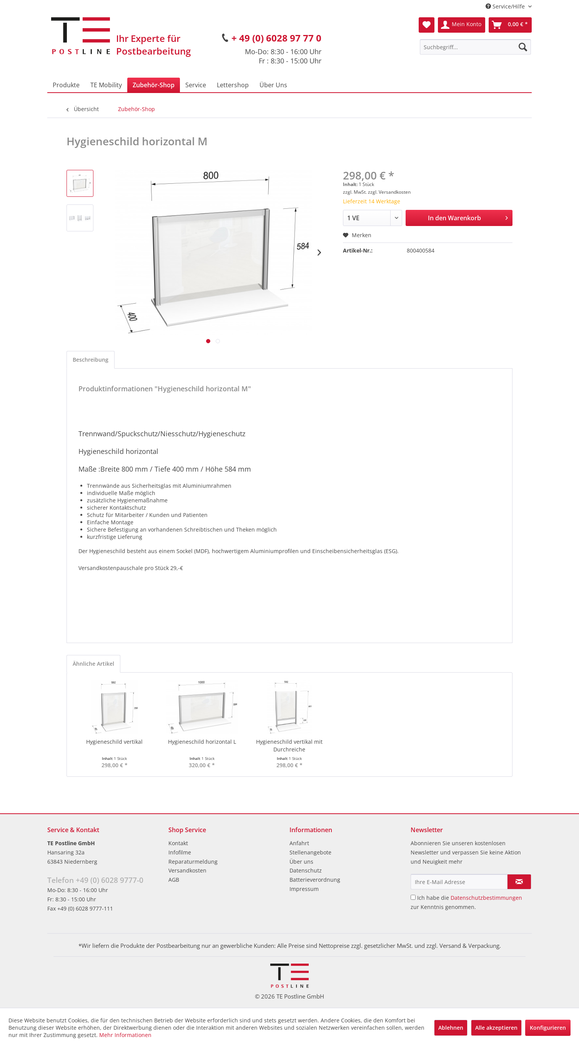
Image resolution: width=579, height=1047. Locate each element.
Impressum (304, 888)
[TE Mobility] (106, 85)
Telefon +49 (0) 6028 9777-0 (95, 880)
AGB (173, 879)
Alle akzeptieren (496, 1027)
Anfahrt (299, 843)
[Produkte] (66, 85)
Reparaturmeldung (193, 861)
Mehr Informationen (125, 1035)
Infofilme (179, 852)
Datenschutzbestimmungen (486, 897)
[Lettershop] (232, 85)
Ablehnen (450, 1027)
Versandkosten (187, 870)
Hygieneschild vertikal (114, 741)
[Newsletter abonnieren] (519, 881)
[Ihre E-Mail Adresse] (459, 881)
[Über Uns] (273, 85)
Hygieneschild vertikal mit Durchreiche (289, 745)
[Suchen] (523, 47)
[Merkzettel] (426, 25)
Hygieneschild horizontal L (202, 741)
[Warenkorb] (510, 25)
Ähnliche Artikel (93, 663)
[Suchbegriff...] (475, 47)
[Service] (195, 85)
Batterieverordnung (315, 879)
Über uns (301, 861)
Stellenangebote (310, 852)
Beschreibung (90, 359)
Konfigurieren (548, 1027)
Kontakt (178, 843)
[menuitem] (475, 47)
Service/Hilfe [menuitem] (506, 6)
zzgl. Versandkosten (389, 192)
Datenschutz (306, 870)
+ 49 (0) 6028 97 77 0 (276, 38)
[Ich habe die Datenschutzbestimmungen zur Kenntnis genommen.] (413, 897)
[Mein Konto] (461, 25)
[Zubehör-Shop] (153, 85)
